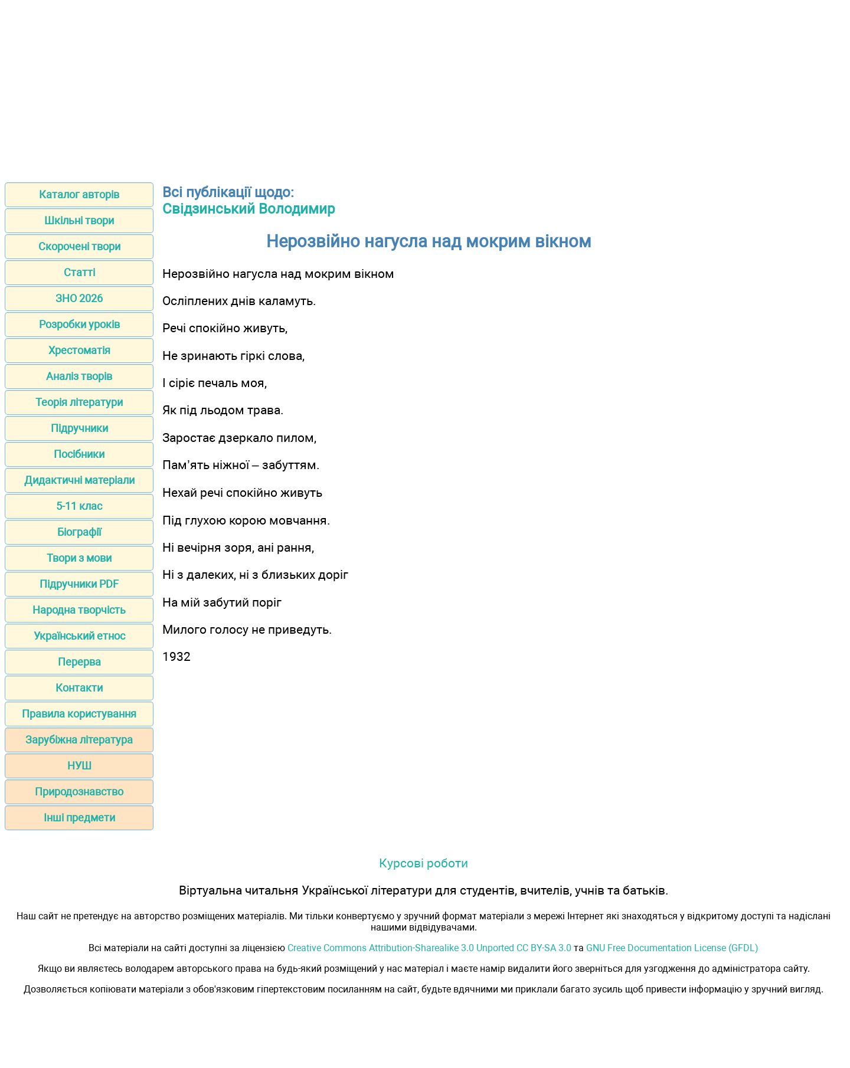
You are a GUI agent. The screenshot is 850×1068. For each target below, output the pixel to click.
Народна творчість (79, 610)
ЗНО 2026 (79, 298)
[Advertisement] (425, 87)
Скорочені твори (79, 246)
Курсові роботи (423, 863)
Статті (79, 272)
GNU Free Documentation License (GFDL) (672, 948)
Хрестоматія (79, 350)
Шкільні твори (79, 220)
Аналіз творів (79, 376)
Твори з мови (79, 558)
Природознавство (79, 791)
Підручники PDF (79, 584)
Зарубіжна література (79, 739)
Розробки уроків (79, 324)
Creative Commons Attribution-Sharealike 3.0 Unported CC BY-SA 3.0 (429, 948)
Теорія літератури (79, 402)
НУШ (79, 765)
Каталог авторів (79, 194)
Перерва (79, 662)
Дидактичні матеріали (79, 480)
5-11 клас (79, 506)
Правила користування (79, 713)
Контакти (79, 688)
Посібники (79, 454)
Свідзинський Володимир (248, 209)
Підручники (79, 428)
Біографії (79, 532)
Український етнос (79, 636)
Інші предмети (79, 817)
